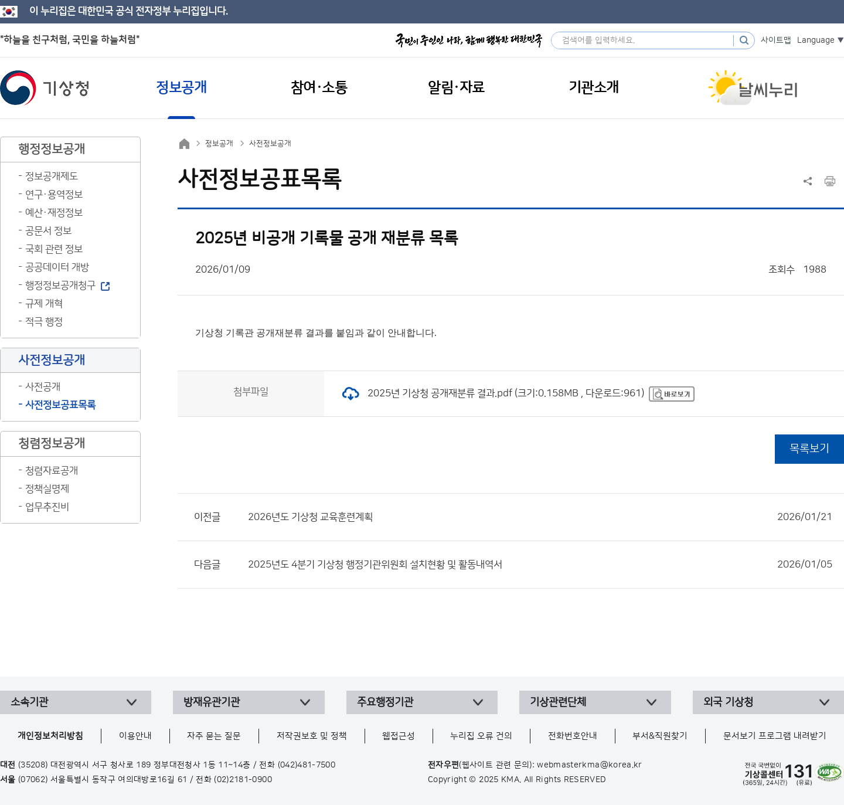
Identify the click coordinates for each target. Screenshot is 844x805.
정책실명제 (47, 489)
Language (816, 40)
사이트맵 (776, 40)
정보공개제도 (51, 176)
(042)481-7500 (307, 765)
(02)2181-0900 (243, 779)
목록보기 (809, 449)
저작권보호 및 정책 (312, 736)
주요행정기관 (385, 702)
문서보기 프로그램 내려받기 (774, 736)
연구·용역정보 (54, 194)
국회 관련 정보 (54, 249)
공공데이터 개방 (57, 267)
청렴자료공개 (51, 471)
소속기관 (29, 702)
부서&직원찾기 (660, 736)
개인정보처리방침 (50, 736)
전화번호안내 (572, 736)
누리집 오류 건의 (481, 736)
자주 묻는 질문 (214, 736)
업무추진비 (47, 507)
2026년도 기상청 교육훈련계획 (540, 517)
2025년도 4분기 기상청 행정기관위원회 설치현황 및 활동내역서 (540, 564)
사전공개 (42, 387)
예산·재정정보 (54, 213)
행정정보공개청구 (60, 285)
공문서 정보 (48, 231)
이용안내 (135, 736)
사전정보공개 (270, 144)
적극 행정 (44, 322)
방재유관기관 (211, 702)
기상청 (44, 88)
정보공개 (219, 144)
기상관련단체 (558, 702)
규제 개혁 (44, 303)
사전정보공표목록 (60, 405)
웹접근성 (398, 736)
